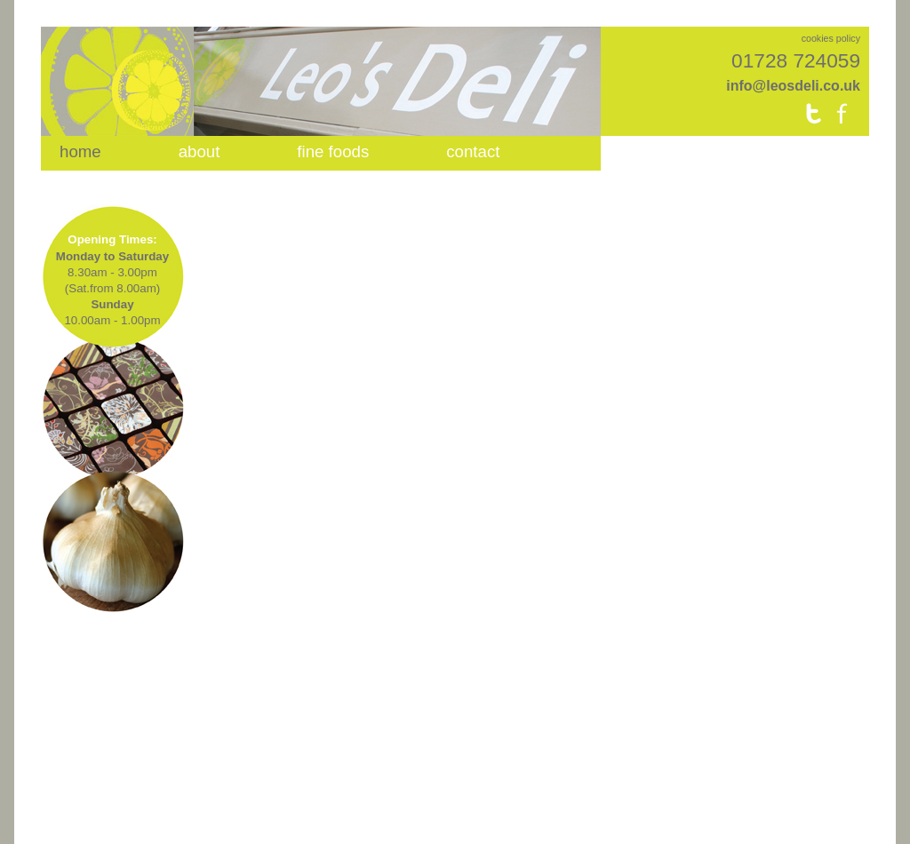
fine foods (333, 151)
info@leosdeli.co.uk (793, 85)
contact (472, 151)
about (199, 151)
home (80, 151)
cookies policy (831, 38)
